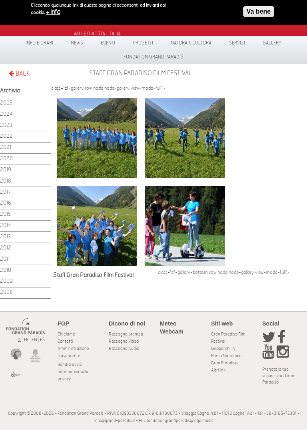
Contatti (65, 341)
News (77, 42)
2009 (6, 281)
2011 (5, 259)
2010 (5, 270)
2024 (6, 114)
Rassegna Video (124, 341)
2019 (5, 170)
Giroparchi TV (223, 348)
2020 (6, 158)
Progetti (143, 42)
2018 (5, 181)
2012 (5, 248)
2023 (6, 125)
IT (19, 340)
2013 (5, 236)
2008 (6, 292)
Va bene (259, 9)
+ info (53, 10)
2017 (5, 192)
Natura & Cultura (191, 42)
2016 (5, 203)
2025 (6, 103)
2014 (5, 225)
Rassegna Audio (124, 348)
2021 (5, 147)
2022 (6, 136)
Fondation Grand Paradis (153, 56)
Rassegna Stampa (126, 334)
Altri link (218, 370)
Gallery (272, 42)
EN (34, 340)
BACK (19, 73)
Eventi (108, 42)
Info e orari (39, 42)
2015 (5, 214)
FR (26, 340)
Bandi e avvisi (70, 364)
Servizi (237, 42)
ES (42, 340)
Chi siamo (66, 334)
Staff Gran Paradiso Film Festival (140, 73)
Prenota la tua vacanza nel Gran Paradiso (278, 375)
